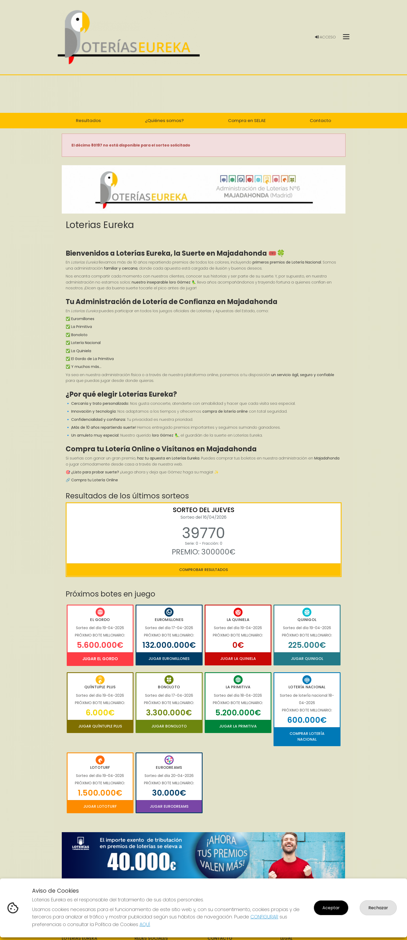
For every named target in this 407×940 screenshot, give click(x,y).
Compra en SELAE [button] (247, 120)
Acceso (325, 37)
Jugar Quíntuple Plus (100, 726)
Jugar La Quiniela (238, 658)
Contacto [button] (320, 120)
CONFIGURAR (264, 916)
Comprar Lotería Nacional (307, 736)
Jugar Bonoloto (169, 726)
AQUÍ (145, 924)
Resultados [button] (88, 120)
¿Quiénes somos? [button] (164, 120)
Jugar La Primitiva (238, 726)
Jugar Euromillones (168, 658)
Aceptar (331, 908)
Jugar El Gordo (100, 658)
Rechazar (378, 908)
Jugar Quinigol (307, 658)
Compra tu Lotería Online (94, 480)
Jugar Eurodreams (169, 806)
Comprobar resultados (203, 569)
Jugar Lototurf (100, 806)
